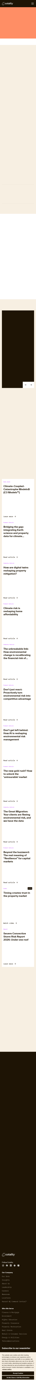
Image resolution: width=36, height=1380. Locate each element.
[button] (26, 385)
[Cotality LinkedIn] (11, 1265)
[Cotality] (7, 3)
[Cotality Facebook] (7, 1265)
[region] (18, 1366)
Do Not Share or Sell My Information (18, 1377)
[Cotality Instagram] (3, 1265)
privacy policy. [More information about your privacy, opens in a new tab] (7, 1369)
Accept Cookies (18, 1373)
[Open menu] (23, 3)
